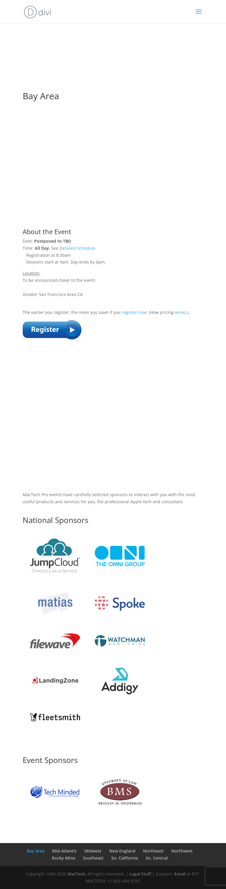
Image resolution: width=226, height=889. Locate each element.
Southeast (93, 858)
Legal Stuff (140, 874)
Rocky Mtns (63, 858)
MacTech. (76, 874)
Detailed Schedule (77, 248)
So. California (124, 858)
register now (134, 312)
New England (122, 851)
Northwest (182, 851)
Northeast (153, 851)
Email (179, 874)
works (180, 312)
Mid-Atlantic (64, 851)
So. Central (157, 858)
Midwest (93, 851)
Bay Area (35, 851)
